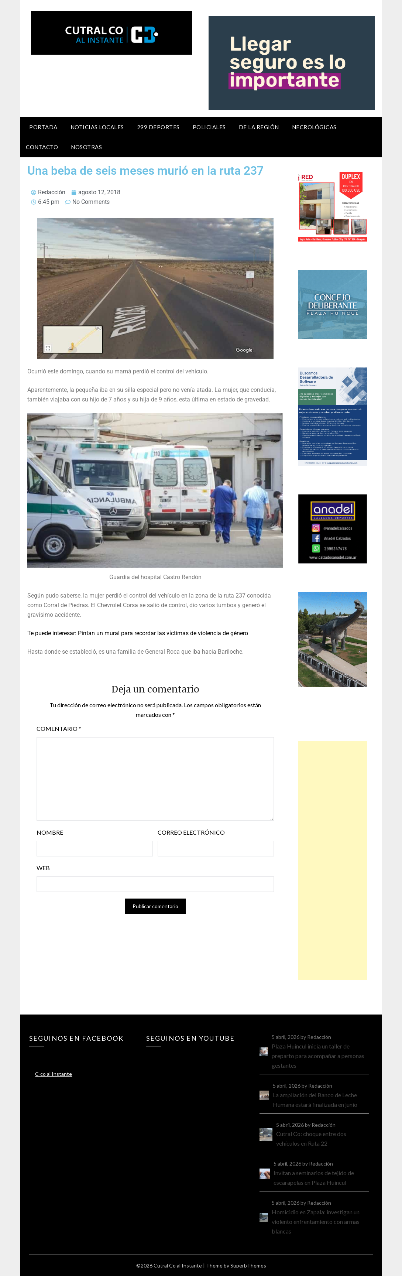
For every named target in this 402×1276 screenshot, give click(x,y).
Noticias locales (97, 127)
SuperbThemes (248, 1265)
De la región (259, 127)
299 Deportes (158, 127)
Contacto (42, 147)
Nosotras (86, 147)
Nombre (50, 832)
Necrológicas (314, 127)
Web (43, 867)
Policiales (209, 127)
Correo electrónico (191, 832)
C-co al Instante (53, 1074)
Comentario (59, 728)
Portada (43, 127)
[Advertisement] (332, 860)
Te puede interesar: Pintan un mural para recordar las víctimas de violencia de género (137, 633)
